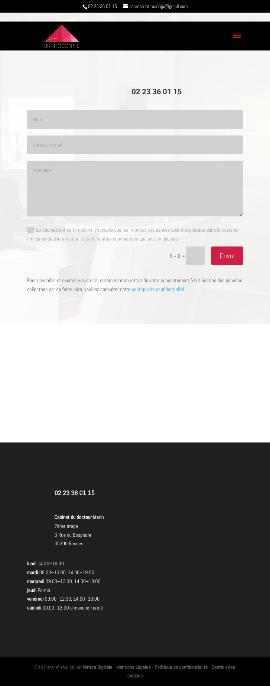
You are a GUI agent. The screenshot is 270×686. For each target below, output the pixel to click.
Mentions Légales (133, 667)
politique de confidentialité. (159, 289)
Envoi (227, 256)
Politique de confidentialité (181, 667)
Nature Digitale (97, 667)
